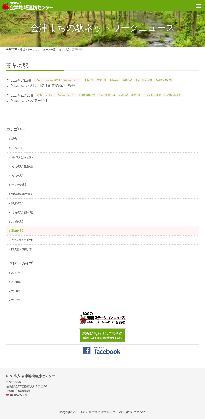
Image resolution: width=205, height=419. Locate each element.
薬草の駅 (127, 80)
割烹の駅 (101, 80)
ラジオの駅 (18, 184)
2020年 (16, 282)
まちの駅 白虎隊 (143, 80)
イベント (50, 95)
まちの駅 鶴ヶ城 (106, 95)
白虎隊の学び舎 (164, 80)
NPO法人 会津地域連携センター (96, 412)
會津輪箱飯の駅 (86, 95)
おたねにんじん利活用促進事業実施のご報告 (41, 85)
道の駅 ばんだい (72, 80)
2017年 (16, 300)
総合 (38, 80)
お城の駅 (114, 80)
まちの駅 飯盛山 (52, 80)
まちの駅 (89, 80)
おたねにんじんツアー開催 (27, 100)
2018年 (16, 291)
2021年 (16, 272)
